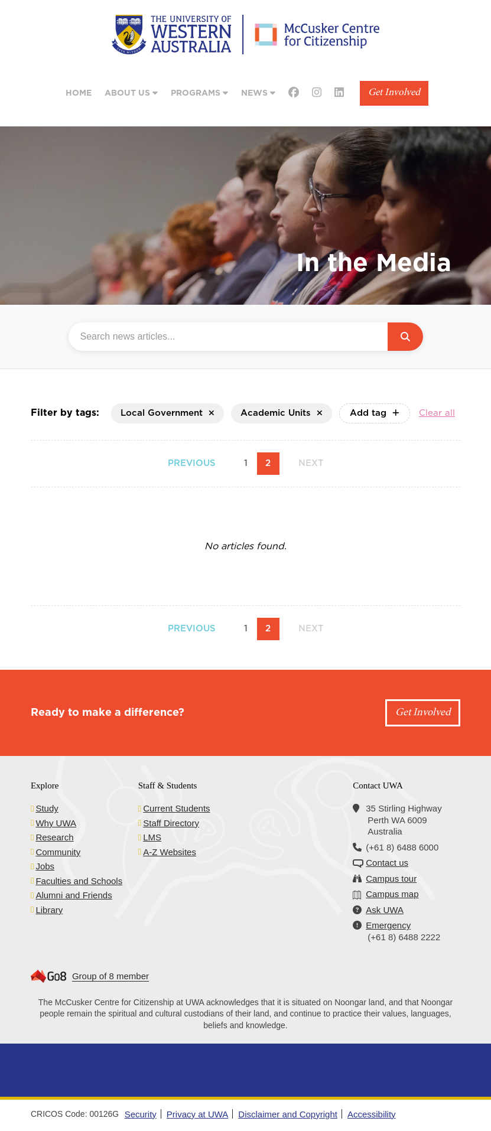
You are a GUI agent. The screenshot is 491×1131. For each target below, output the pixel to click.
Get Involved (394, 93)
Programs (199, 93)
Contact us (387, 863)
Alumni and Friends (73, 895)
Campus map (392, 894)
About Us (131, 93)
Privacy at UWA (197, 1114)
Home (79, 93)
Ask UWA (385, 910)
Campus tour (391, 878)
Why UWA (55, 823)
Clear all (437, 413)
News (258, 93)
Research (54, 837)
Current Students (176, 808)
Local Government (167, 413)
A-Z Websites (169, 852)
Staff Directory (171, 823)
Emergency (388, 925)
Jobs (44, 866)
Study (46, 808)
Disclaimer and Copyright (287, 1114)
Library (49, 910)
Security (141, 1114)
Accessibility (371, 1114)
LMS (152, 837)
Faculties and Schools (78, 881)
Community (57, 852)
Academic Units (281, 413)
